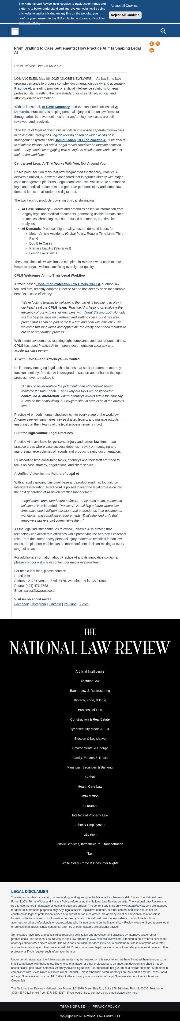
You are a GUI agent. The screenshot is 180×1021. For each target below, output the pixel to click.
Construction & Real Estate (90, 719)
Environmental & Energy (90, 748)
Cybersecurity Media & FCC (90, 729)
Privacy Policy (60, 901)
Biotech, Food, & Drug (90, 700)
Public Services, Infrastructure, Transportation (90, 844)
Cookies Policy (29, 23)
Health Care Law (90, 786)
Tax (90, 853)
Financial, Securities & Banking (90, 767)
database (44, 905)
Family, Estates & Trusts (90, 758)
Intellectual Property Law (90, 815)
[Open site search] (163, 30)
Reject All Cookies (125, 15)
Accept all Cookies (124, 5)
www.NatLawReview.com (135, 905)
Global (90, 777)
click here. (132, 992)
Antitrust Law (90, 681)
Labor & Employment (90, 825)
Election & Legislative (89, 738)
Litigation (90, 834)
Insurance (90, 806)
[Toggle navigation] (15, 31)
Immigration (89, 796)
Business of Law (90, 710)
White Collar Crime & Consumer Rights (90, 863)
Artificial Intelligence (90, 671)
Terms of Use (37, 901)
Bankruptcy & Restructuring (90, 691)
